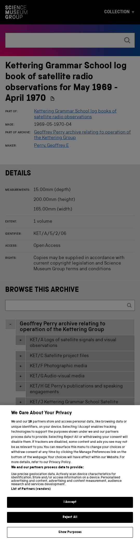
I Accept (70, 508)
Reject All (70, 523)
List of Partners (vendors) (31, 495)
